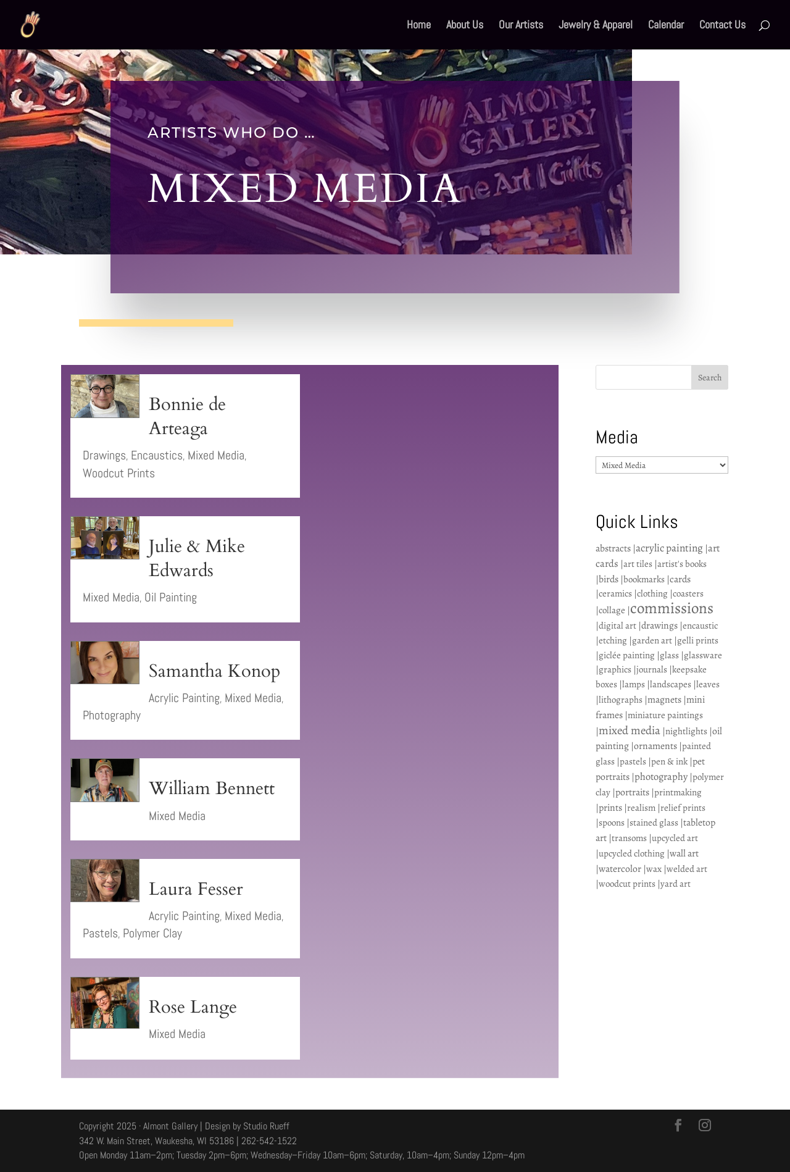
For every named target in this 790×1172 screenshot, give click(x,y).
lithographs (620, 699)
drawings (659, 625)
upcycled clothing (632, 853)
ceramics (615, 593)
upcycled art (675, 838)
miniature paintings (665, 715)
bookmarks (644, 579)
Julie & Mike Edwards (197, 558)
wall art (684, 853)
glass (669, 655)
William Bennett (212, 788)
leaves (708, 684)
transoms (629, 838)
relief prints (682, 808)
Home (419, 25)
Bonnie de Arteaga (187, 416)
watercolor (620, 868)
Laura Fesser (196, 889)
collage (612, 610)
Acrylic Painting (184, 698)
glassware (703, 655)
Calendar (666, 25)
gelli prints (697, 640)
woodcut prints (627, 883)
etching (613, 640)
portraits (632, 791)
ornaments (655, 745)
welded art (687, 869)
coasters (688, 593)
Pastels (100, 933)
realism (641, 808)
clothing (652, 593)
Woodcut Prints (119, 473)
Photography (112, 715)
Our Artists (521, 25)
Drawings (104, 455)
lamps (633, 684)
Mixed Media (216, 455)
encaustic (700, 625)
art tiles (637, 564)
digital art (617, 625)
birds (608, 578)
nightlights (686, 731)
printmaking (678, 792)
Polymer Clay (152, 933)
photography (661, 776)
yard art (675, 883)
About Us (464, 25)
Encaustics (157, 455)
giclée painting (627, 655)
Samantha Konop (214, 671)
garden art (652, 640)
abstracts (613, 548)
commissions (671, 608)
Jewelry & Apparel (596, 25)
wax (654, 869)
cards (680, 578)
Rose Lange (193, 1007)
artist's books (682, 564)
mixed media (629, 730)
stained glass (654, 822)
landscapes (670, 684)
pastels (633, 761)
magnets (664, 699)
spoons (612, 822)
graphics (615, 669)
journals (651, 669)
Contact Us (722, 25)
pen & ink (669, 761)
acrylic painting (669, 547)
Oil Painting (170, 597)
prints (610, 807)
